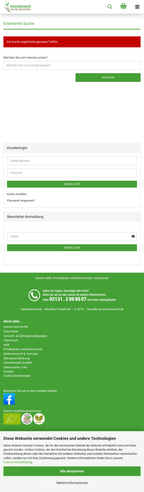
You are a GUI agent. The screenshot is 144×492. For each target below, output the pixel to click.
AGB (6, 345)
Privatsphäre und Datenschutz (72, 278)
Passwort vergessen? (21, 200)
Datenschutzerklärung (17, 462)
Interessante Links (15, 367)
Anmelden (72, 184)
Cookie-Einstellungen (17, 375)
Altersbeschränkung (16, 358)
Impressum (101, 278)
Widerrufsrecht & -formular (20, 353)
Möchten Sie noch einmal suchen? (25, 57)
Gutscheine (10, 331)
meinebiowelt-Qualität (17, 362)
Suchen (108, 77)
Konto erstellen (16, 194)
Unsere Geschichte (15, 326)
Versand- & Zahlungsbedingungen (25, 336)
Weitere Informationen (72, 483)
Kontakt (8, 371)
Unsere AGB (43, 278)
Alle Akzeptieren (72, 471)
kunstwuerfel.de (112, 309)
